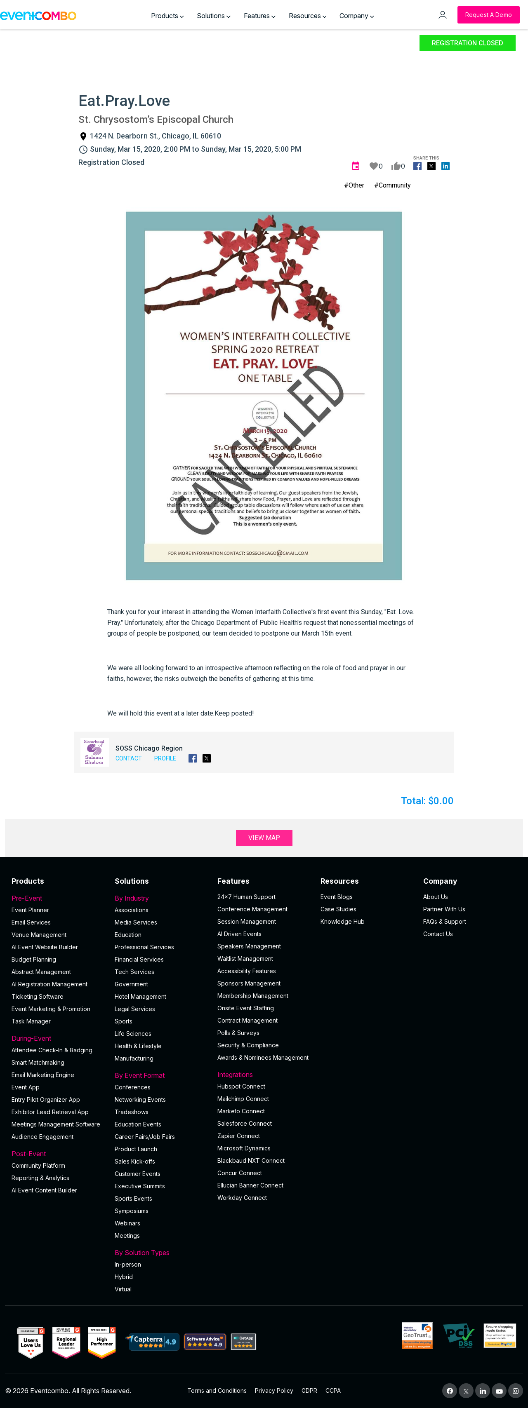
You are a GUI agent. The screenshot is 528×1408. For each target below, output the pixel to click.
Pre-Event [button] (58, 898)
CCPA (333, 1390)
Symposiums (131, 1210)
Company (356, 16)
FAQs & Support (444, 921)
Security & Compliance (248, 1045)
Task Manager (31, 1021)
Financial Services (139, 959)
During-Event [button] (58, 1038)
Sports (123, 1021)
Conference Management (252, 909)
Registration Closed (467, 43)
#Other (354, 185)
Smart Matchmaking (38, 1062)
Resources (308, 16)
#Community (392, 185)
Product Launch (136, 1148)
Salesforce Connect (244, 1123)
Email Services (31, 922)
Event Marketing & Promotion (51, 1008)
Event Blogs (337, 896)
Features (260, 16)
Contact (129, 758)
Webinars (127, 1223)
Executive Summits (140, 1186)
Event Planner (30, 909)
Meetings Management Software (56, 1124)
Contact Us (438, 933)
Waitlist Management (245, 958)
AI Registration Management (49, 984)
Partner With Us (444, 909)
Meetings (127, 1235)
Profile (165, 758)
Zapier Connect (238, 1135)
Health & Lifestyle (138, 1045)
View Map (264, 838)
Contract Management (247, 1020)
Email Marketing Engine (43, 1074)
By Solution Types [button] (161, 1252)
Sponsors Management (248, 983)
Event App (26, 1087)
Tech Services (134, 971)
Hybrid (124, 1276)
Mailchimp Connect (243, 1098)
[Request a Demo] (488, 14)
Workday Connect (242, 1197)
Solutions (214, 16)
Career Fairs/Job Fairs (145, 1136)
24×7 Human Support (246, 896)
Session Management (246, 921)
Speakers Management (249, 946)
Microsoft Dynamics (244, 1148)
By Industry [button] (161, 898)
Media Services (136, 922)
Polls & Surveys (238, 1032)
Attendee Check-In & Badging (52, 1050)
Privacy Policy (274, 1390)
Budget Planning (34, 959)
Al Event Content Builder (44, 1190)
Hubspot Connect (241, 1086)
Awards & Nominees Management (263, 1057)
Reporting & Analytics (40, 1177)
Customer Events (137, 1173)
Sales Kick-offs (135, 1161)
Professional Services (144, 946)
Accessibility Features (246, 970)
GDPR (309, 1390)
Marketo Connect (241, 1111)
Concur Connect (239, 1172)
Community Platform (38, 1165)
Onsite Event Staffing (245, 1007)
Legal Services (135, 1008)
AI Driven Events (239, 933)
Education (128, 934)
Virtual (123, 1289)
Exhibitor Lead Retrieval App (50, 1111)
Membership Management (252, 995)
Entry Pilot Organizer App (46, 1099)
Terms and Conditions (217, 1390)
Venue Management (39, 934)
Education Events (138, 1124)
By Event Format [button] (161, 1075)
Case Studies (338, 909)
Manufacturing (134, 1058)
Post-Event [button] (58, 1154)
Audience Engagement (42, 1136)
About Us (435, 896)
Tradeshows (131, 1111)
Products (167, 16)
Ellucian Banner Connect (250, 1185)
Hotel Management (140, 996)
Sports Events (133, 1198)
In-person (128, 1264)
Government (131, 984)
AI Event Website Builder (45, 946)
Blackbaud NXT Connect (251, 1160)
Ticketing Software (38, 996)
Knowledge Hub (343, 921)
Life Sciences (133, 1033)
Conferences (133, 1087)
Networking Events (140, 1099)
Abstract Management (41, 971)
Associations (131, 909)
